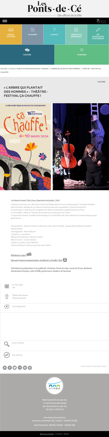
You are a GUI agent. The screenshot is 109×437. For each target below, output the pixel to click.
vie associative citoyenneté (98, 33)
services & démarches (76, 32)
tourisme (82, 51)
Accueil (4, 69)
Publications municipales (28, 69)
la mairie (32, 31)
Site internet (17, 355)
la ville (54, 31)
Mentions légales (47, 434)
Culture (27, 51)
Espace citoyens (11, 32)
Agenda (44, 69)
